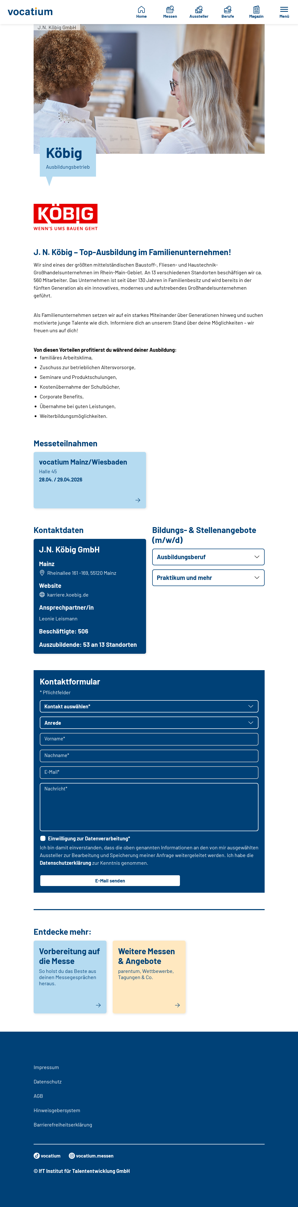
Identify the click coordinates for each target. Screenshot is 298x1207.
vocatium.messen (94, 1156)
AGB (38, 1096)
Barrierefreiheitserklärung (63, 1124)
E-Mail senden (110, 882)
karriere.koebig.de (68, 595)
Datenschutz (48, 1081)
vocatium (48, 1156)
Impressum (46, 1067)
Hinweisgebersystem (57, 1110)
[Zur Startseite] (30, 12)
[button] (208, 557)
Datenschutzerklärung (65, 864)
